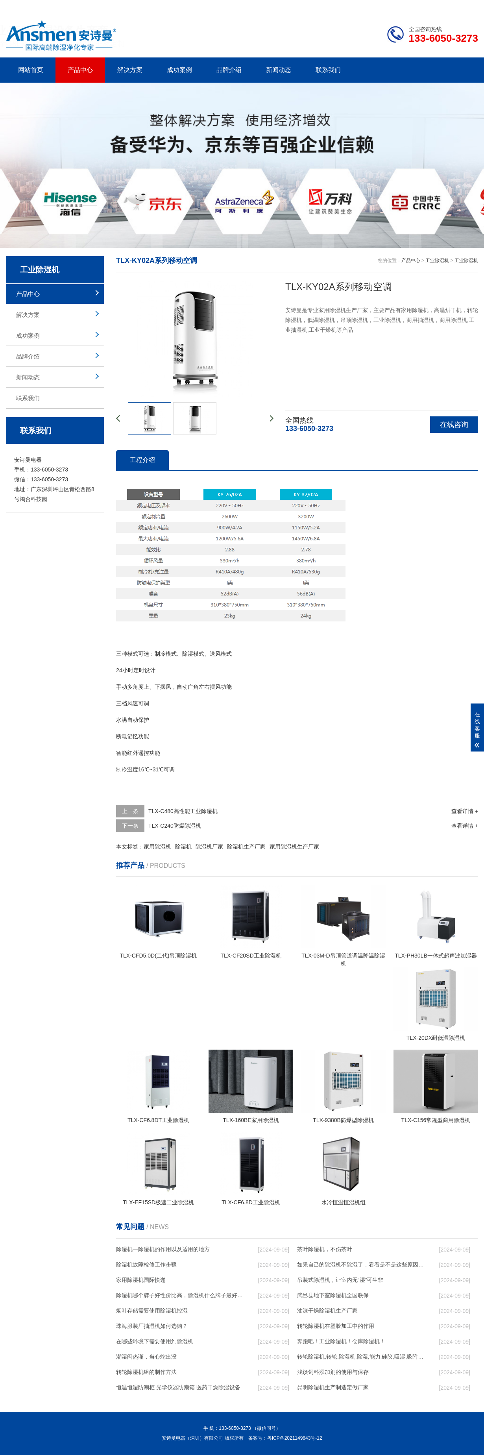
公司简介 (359, 6)
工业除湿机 (437, 260)
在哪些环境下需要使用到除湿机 (154, 1341)
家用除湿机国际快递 (141, 1280)
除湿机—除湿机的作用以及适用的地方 (163, 1249)
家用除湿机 (157, 846)
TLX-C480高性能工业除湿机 (183, 811)
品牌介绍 (229, 70)
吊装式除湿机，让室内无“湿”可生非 (340, 1280)
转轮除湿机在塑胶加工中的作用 (335, 1326)
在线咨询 (454, 425)
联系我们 (328, 70)
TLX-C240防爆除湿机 (174, 826)
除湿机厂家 (209, 846)
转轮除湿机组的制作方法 (146, 1372)
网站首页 (30, 70)
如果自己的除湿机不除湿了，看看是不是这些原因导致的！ (360, 1264)
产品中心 (80, 70)
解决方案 (129, 70)
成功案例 (179, 70)
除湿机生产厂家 (246, 846)
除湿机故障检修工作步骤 (146, 1264)
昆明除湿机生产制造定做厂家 (333, 1387)
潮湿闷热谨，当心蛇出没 (146, 1356)
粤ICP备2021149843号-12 (294, 1438)
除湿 (187, 654)
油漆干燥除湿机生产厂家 (327, 1310)
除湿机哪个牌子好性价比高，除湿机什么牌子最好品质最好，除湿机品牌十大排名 (179, 1295)
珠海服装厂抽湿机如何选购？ (152, 1326)
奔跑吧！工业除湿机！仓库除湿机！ (341, 1341)
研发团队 (396, 6)
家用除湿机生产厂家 (294, 846)
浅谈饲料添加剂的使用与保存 (333, 1372)
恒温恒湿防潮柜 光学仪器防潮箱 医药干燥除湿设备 (178, 1387)
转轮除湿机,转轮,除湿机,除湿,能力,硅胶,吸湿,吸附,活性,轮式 (360, 1356)
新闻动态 (278, 70)
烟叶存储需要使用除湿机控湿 (152, 1310)
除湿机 (183, 846)
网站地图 (433, 6)
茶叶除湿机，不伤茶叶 (324, 1249)
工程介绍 (142, 460)
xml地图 (468, 6)
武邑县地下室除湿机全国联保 (333, 1295)
